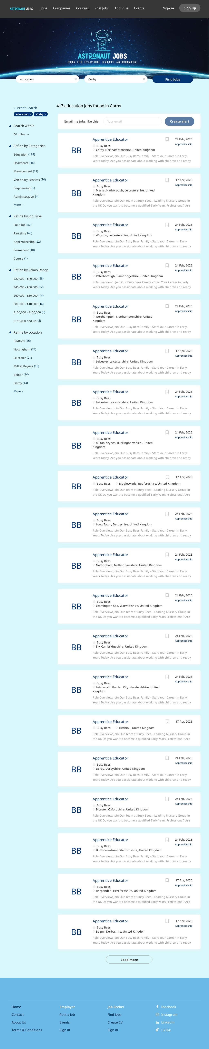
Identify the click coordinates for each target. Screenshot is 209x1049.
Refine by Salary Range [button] (31, 270)
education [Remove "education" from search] (22, 114)
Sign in (168, 8)
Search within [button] (23, 126)
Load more (129, 959)
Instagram (169, 1014)
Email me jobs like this (81, 121)
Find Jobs (172, 79)
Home (16, 1007)
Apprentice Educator (110, 139)
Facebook (168, 1007)
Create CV (115, 1022)
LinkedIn (168, 1022)
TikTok (163, 1030)
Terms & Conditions (27, 1030)
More (17, 205)
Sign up (190, 8)
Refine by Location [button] (27, 332)
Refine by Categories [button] (29, 146)
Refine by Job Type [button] (27, 216)
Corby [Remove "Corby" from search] (39, 114)
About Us (19, 1022)
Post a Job (67, 1014)
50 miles (20, 134)
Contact (18, 1014)
